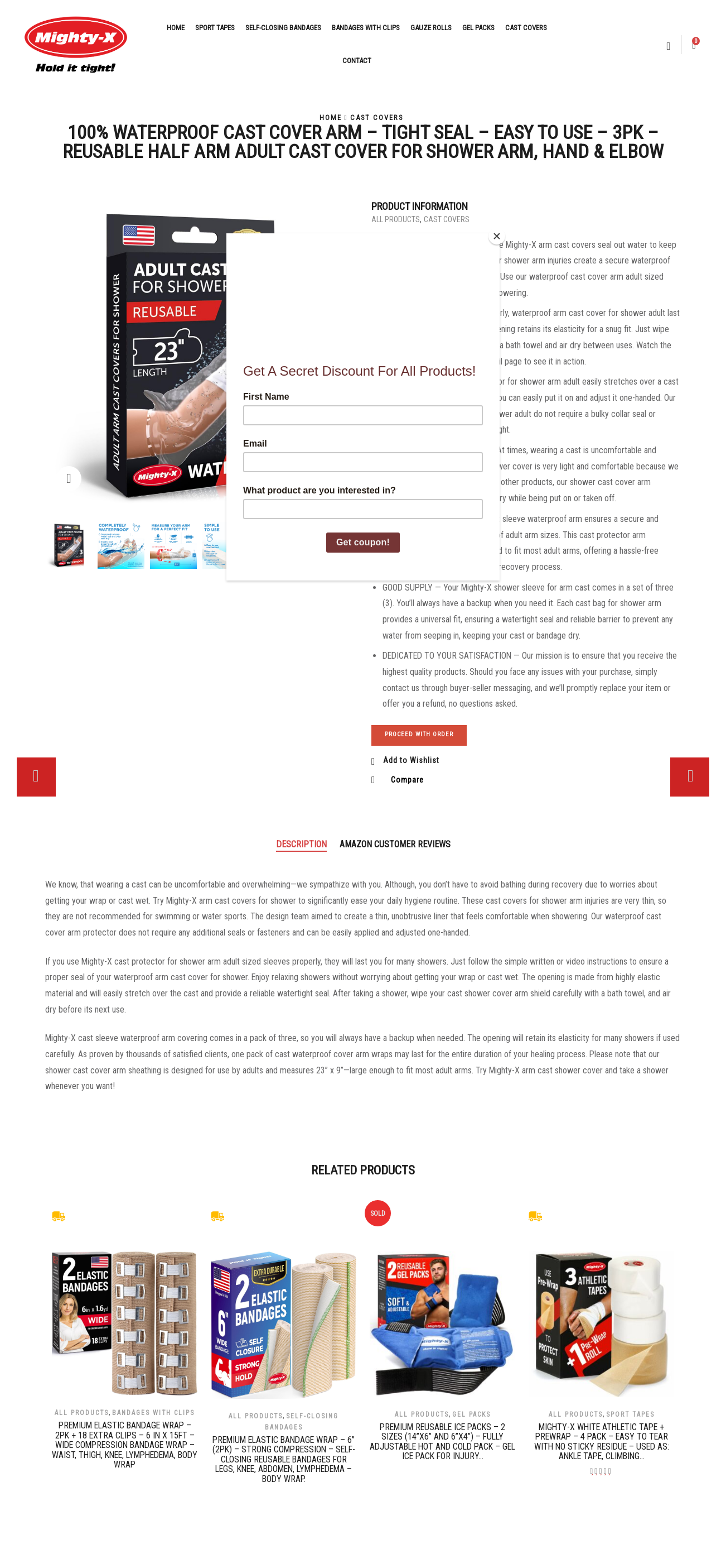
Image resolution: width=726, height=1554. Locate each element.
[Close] (496, 236)
